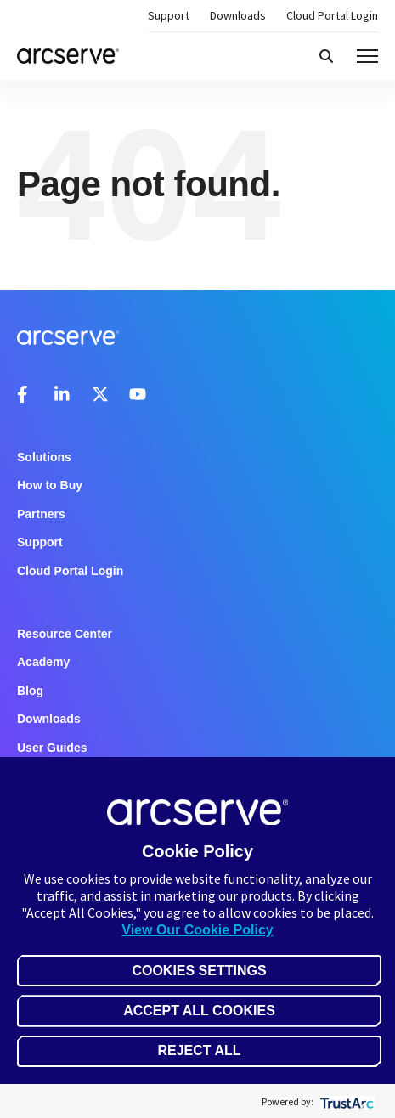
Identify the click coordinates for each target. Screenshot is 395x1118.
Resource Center (64, 634)
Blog (30, 690)
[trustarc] (345, 1101)
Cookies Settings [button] (199, 970)
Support (168, 15)
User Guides (52, 747)
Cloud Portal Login (332, 15)
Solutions (44, 457)
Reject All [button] (198, 1050)
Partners (41, 514)
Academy (43, 662)
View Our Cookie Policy (197, 930)
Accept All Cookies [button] (199, 1010)
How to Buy (49, 485)
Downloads (238, 15)
